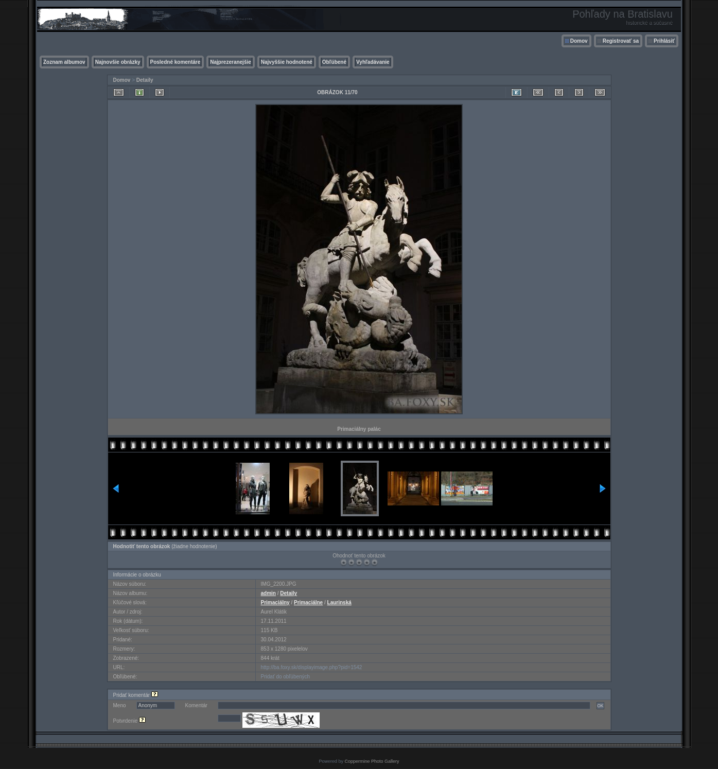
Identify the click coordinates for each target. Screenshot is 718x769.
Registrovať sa (621, 41)
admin (268, 593)
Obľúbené (334, 62)
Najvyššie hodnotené (286, 62)
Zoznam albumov (64, 62)
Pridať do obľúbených (285, 676)
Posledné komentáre (175, 62)
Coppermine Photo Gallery (371, 761)
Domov (579, 41)
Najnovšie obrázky (118, 62)
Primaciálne (308, 602)
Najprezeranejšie (230, 62)
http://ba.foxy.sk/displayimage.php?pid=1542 (311, 667)
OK (600, 705)
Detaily (144, 80)
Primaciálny (275, 602)
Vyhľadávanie (373, 62)
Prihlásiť (664, 41)
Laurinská (339, 602)
